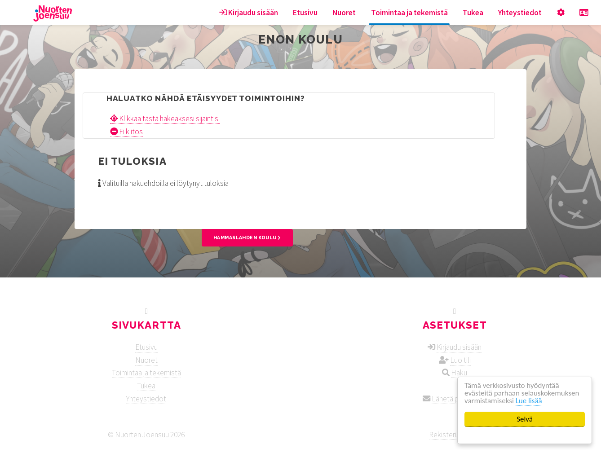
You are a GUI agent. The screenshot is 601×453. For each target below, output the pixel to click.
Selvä (525, 419)
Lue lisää (529, 400)
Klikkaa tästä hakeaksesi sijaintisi (165, 118)
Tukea (473, 13)
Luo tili (460, 360)
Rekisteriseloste (455, 435)
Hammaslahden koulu (247, 237)
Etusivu (305, 13)
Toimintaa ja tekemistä (409, 13)
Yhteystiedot (520, 13)
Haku (459, 373)
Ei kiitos (126, 131)
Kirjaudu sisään (248, 13)
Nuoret (344, 13)
